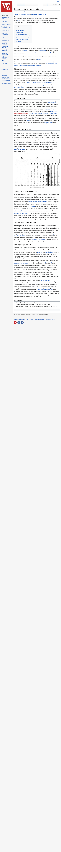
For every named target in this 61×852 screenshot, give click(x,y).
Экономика (4, 52)
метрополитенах (45, 280)
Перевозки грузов (5, 40)
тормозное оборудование (34, 65)
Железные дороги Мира (5, 18)
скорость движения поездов (40, 201)
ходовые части (50, 63)
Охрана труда (5, 49)
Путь (3, 28)
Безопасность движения (5, 47)
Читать (41, 5)
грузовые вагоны (25, 148)
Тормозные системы (6, 24)
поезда (39, 59)
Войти (58, 1)
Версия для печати (6, 80)
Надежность (4, 50)
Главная (16, 14)
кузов (56, 63)
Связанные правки (6, 77)
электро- (31, 52)
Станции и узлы (5, 30)
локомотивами (53, 111)
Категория (17, 310)
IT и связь (4, 36)
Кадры (3, 60)
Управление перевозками (4, 44)
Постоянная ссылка (6, 81)
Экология (4, 58)
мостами (53, 109)
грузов (15, 57)
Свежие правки (5, 69)
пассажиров (23, 57)
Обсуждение (21, 5)
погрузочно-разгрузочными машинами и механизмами (43, 113)
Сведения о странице (6, 83)
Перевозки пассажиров (7, 39)
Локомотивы (4, 21)
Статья (15, 5)
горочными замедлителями (21, 113)
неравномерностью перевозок (45, 289)
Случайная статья (5, 71)
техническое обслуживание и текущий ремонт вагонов (40, 82)
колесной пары (48, 122)
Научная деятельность (7, 61)
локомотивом (42, 50)
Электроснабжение (6, 31)
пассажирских (49, 252)
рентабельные (31, 206)
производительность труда (21, 213)
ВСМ (3, 37)
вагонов (19, 20)
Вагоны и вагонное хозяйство (38, 14)
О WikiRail (31, 319)
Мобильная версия (50, 319)
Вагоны (3, 23)
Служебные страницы (6, 78)
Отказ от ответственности (39, 319)
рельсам (25, 50)
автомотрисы (49, 52)
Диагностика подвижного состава (6, 27)
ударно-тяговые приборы (20, 65)
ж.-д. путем (47, 109)
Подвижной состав (25, 14)
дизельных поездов (40, 52)
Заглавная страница (6, 68)
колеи (28, 120)
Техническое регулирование (5, 54)
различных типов (52, 102)
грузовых (39, 252)
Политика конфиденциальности (21, 319)
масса (30, 201)
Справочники (4, 63)
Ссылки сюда (4, 75)
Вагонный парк (27, 11)
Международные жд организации (6, 57)
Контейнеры (4, 42)
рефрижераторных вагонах (39, 239)
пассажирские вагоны (19, 149)
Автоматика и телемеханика (5, 34)
